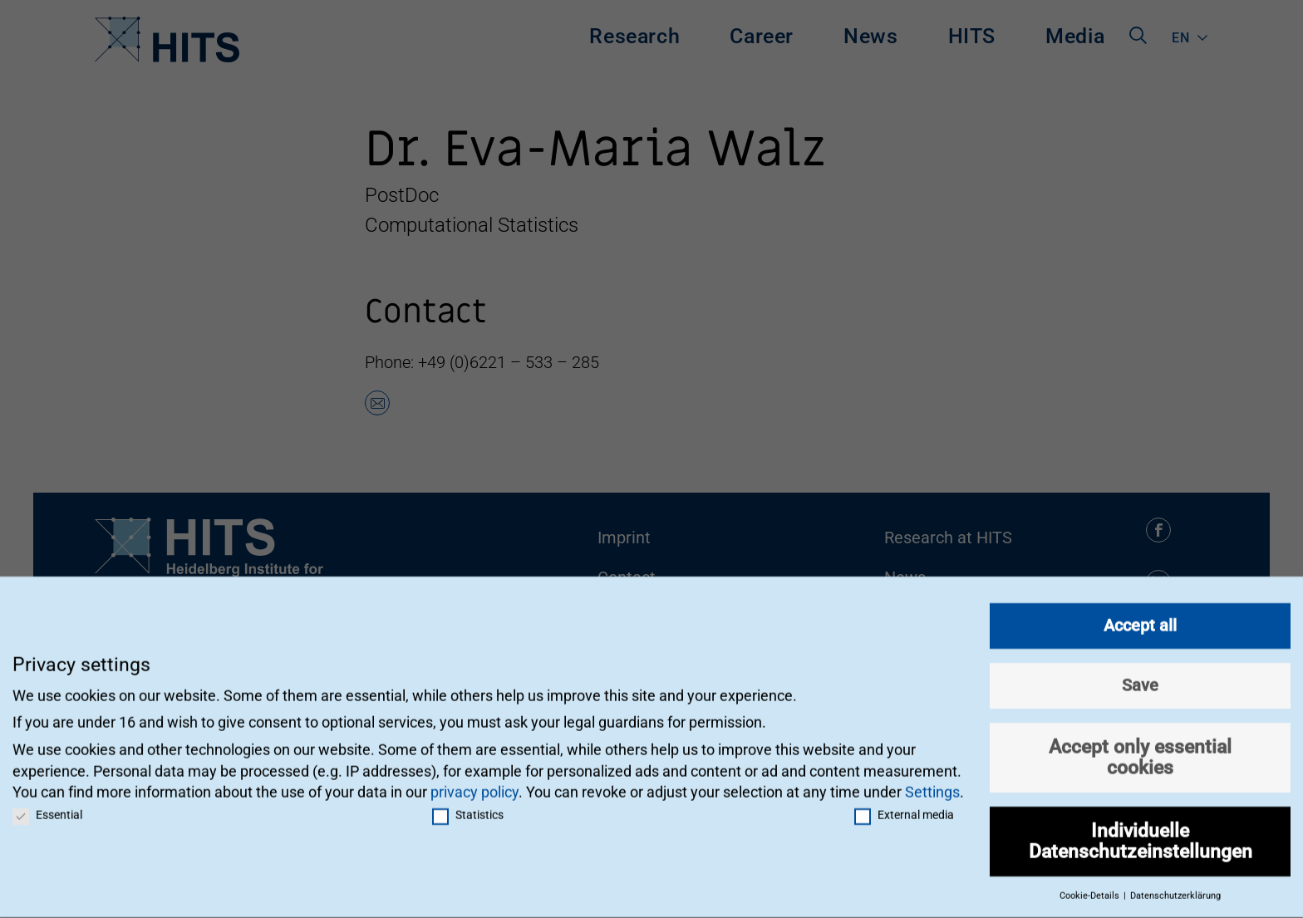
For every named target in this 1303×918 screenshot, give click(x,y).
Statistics (468, 805)
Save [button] (1140, 676)
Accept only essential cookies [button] (1140, 748)
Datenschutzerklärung (1175, 886)
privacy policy (474, 783)
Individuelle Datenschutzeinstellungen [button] (1140, 832)
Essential (47, 805)
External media (904, 805)
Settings (932, 783)
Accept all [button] (1140, 616)
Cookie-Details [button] (1091, 886)
